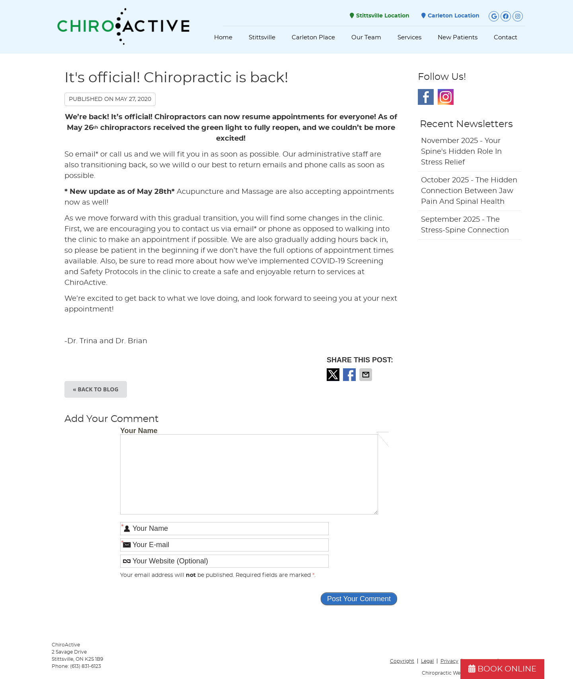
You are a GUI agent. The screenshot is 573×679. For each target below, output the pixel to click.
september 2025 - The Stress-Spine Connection (465, 225)
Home (223, 38)
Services (409, 38)
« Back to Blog (96, 389)
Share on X (334, 374)
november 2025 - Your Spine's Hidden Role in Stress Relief (461, 151)
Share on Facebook (350, 374)
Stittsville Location (379, 16)
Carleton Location (450, 16)
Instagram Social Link (446, 97)
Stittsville (262, 38)
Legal (427, 661)
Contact (505, 38)
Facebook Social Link (426, 97)
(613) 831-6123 (85, 666)
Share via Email (366, 374)
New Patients (457, 38)
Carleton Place (313, 38)
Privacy (449, 661)
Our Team (366, 38)
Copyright (402, 661)
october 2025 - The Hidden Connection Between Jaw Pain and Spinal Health (469, 191)
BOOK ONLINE (502, 669)
